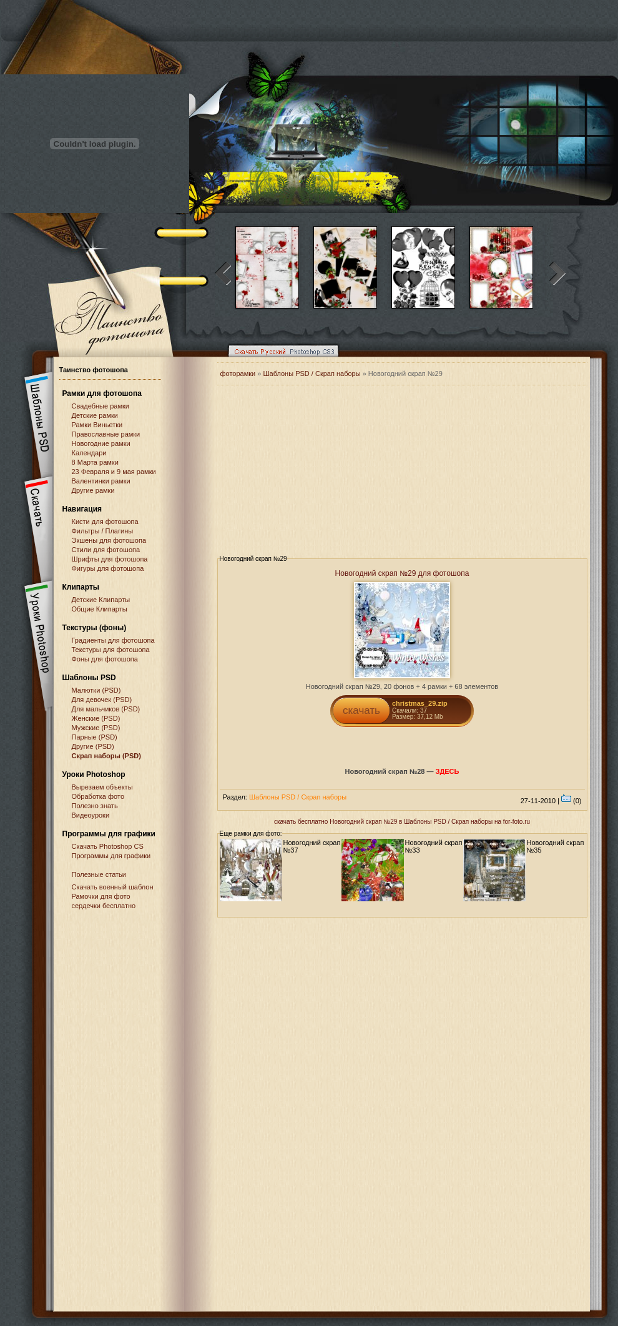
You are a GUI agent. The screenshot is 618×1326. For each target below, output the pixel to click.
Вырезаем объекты (102, 787)
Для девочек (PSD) (102, 699)
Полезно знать (95, 805)
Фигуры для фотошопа (108, 568)
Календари (89, 453)
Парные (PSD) (94, 737)
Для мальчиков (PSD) (106, 709)
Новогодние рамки (101, 443)
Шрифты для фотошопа (110, 559)
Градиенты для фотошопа (113, 640)
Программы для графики (111, 855)
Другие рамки (93, 490)
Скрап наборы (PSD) (106, 755)
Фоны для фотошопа (105, 659)
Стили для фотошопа (106, 549)
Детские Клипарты (101, 599)
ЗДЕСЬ (447, 771)
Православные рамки (106, 434)
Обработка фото (98, 796)
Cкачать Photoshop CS (108, 846)
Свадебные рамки (100, 406)
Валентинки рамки (101, 481)
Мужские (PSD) (96, 727)
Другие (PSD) (93, 746)
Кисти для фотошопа (105, 521)
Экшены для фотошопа (109, 540)
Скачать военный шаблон (113, 887)
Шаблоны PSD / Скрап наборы (311, 373)
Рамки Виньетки (97, 424)
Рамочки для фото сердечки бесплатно (104, 901)
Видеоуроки (91, 815)
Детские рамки (95, 415)
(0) (571, 800)
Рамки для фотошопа (102, 393)
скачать (361, 710)
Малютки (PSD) (96, 690)
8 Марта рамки (95, 462)
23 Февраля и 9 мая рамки (114, 471)
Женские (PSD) (96, 718)
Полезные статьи (99, 874)
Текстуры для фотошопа (111, 649)
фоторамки (238, 373)
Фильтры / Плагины (103, 531)
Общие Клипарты (99, 609)
